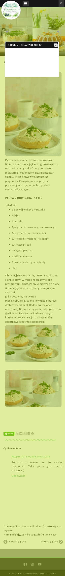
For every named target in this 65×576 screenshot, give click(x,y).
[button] (26, 3)
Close (55, 45)
